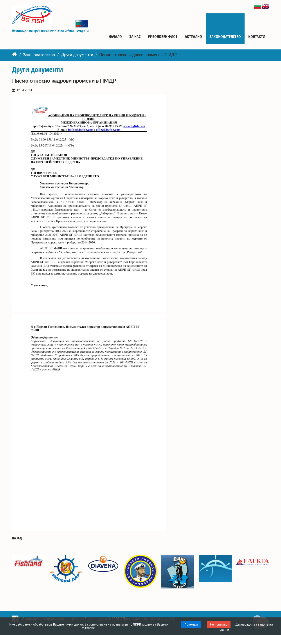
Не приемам (219, 624)
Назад (17, 538)
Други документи (77, 55)
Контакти (256, 36)
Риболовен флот (162, 36)
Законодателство (225, 36)
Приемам (191, 624)
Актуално (193, 36)
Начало (115, 36)
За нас (134, 36)
